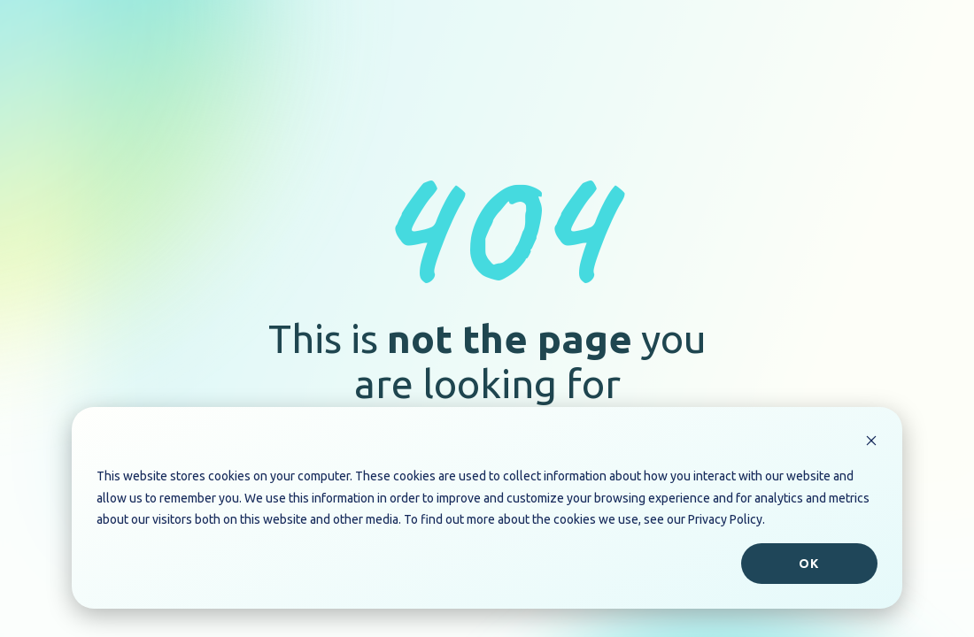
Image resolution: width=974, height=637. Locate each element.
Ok (809, 563)
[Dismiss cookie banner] (871, 443)
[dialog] (487, 508)
